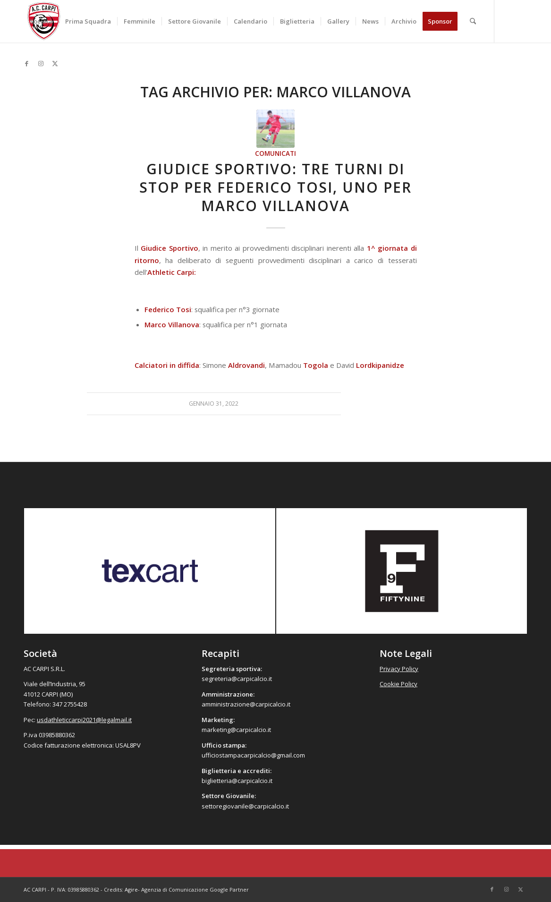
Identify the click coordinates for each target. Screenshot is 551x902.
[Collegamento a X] (55, 63)
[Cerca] (473, 21)
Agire (131, 889)
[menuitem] (41, 21)
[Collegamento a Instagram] (41, 63)
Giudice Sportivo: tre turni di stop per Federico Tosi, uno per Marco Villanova (275, 187)
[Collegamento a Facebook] (26, 63)
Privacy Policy (399, 668)
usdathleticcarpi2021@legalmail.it (84, 719)
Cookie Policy (398, 684)
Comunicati (275, 153)
